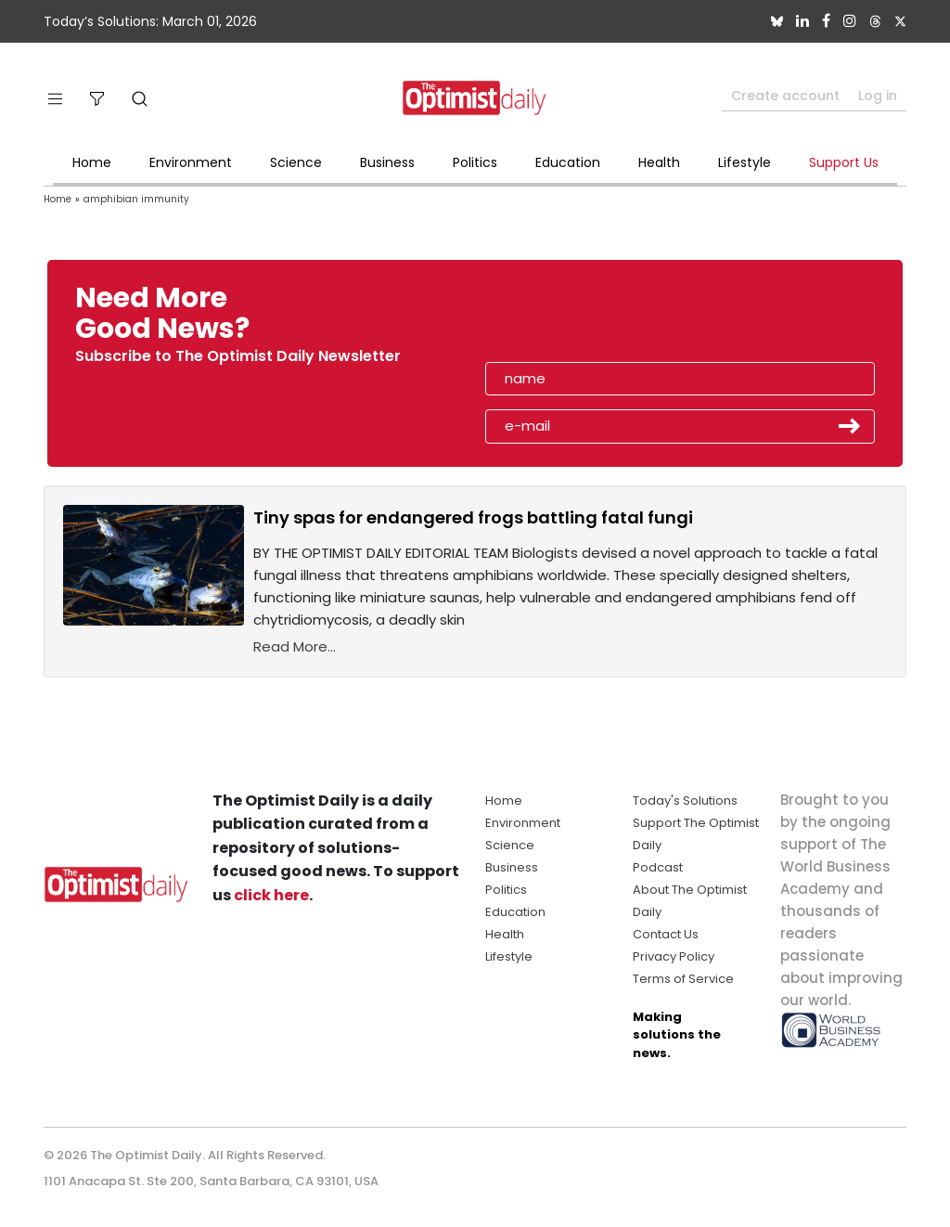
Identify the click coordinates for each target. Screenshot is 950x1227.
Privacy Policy (673, 956)
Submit (850, 426)
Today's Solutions (685, 800)
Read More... (294, 646)
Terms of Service (683, 979)
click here (271, 895)
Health (659, 162)
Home (91, 162)
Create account (785, 95)
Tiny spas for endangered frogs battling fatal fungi (473, 517)
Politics (475, 162)
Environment (190, 162)
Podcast (658, 867)
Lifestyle (744, 162)
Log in (877, 95)
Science (296, 162)
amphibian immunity (136, 199)
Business (387, 162)
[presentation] (592, 319)
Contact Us (666, 934)
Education (567, 162)
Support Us (844, 162)
